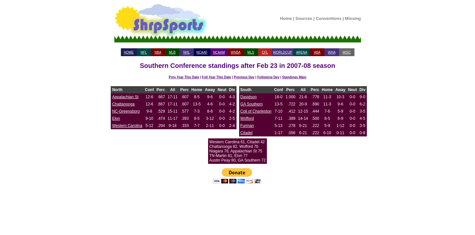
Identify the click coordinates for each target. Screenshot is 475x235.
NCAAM (219, 52)
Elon (116, 118)
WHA (332, 52)
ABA (317, 52)
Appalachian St (125, 97)
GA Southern (251, 104)
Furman (247, 125)
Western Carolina (127, 125)
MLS (250, 52)
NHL (186, 52)
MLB (172, 52)
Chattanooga (123, 104)
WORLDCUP (282, 52)
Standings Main (294, 77)
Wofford (247, 118)
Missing (353, 18)
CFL (265, 52)
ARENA (301, 52)
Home (286, 18)
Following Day (268, 77)
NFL (144, 52)
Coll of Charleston (255, 111)
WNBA (235, 52)
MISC (347, 52)
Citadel (246, 133)
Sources (303, 18)
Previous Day (244, 77)
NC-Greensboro (126, 111)
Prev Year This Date (184, 77)
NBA (158, 52)
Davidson (248, 97)
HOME (129, 52)
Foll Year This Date (216, 77)
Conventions (328, 18)
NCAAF (201, 52)
